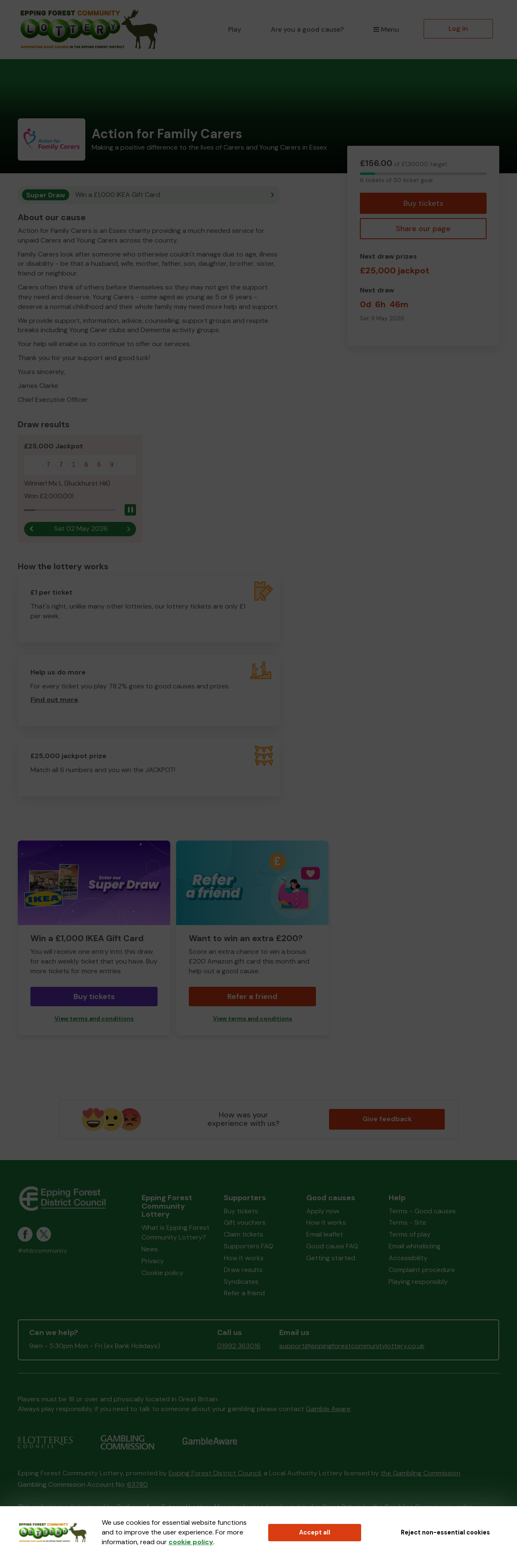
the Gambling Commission (420, 1473)
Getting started (330, 1258)
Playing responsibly (418, 1281)
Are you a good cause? (307, 29)
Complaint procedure (422, 1269)
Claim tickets (243, 1234)
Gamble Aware (328, 1408)
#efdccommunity (42, 1250)
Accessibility (408, 1258)
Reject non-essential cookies (445, 1532)
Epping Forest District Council (215, 1473)
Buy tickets (423, 203)
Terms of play (409, 1234)
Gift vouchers (245, 1222)
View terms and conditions (94, 1018)
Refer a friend (252, 996)
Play (234, 29)
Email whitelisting (415, 1246)
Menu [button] (386, 29)
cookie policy (191, 1541)
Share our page (423, 229)
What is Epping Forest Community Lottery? (175, 1232)
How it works (244, 1258)
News (149, 1249)
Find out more (54, 700)
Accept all (314, 1532)
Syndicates (241, 1281)
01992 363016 (239, 1346)
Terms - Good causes (422, 1211)
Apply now (322, 1211)
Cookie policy (162, 1272)
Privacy (152, 1260)
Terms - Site (407, 1222)
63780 (137, 1484)
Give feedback (387, 1119)
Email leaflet (324, 1234)
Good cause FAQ (332, 1246)
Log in (458, 28)
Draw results (243, 1269)
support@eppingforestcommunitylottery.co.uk (351, 1346)
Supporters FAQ (248, 1246)
